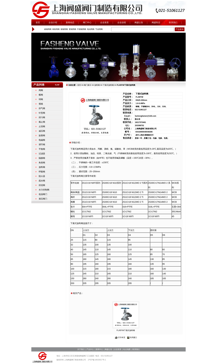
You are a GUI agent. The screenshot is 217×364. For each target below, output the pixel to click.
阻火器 (42, 176)
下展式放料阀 (108, 85)
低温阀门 (43, 194)
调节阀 (42, 144)
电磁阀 (42, 140)
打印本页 (121, 337)
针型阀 (42, 113)
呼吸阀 (42, 171)
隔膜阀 (42, 158)
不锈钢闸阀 (81, 29)
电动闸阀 (90, 29)
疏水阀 (42, 180)
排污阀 (42, 117)
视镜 (41, 104)
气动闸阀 (98, 29)
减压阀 (42, 131)
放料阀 (97, 85)
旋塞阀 (42, 135)
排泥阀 (42, 185)
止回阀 (42, 126)
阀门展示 (87, 85)
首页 (79, 85)
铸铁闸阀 (56, 29)
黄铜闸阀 (72, 29)
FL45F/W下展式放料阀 (126, 330)
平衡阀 (42, 149)
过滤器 (42, 153)
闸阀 (41, 90)
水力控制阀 (44, 189)
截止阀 (42, 122)
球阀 (41, 99)
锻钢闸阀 (64, 29)
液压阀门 (43, 199)
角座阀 (42, 162)
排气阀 (42, 108)
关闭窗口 (133, 337)
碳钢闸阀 (47, 29)
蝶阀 (41, 95)
